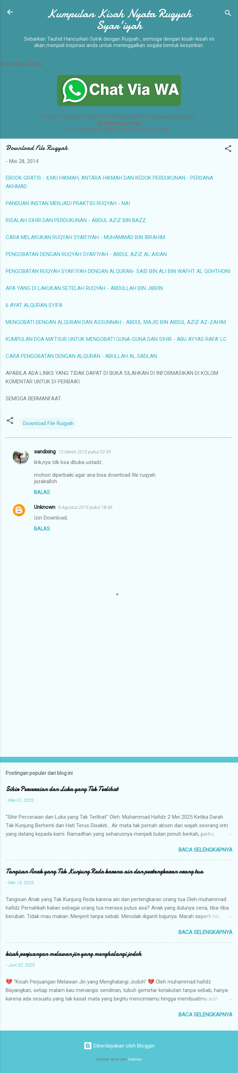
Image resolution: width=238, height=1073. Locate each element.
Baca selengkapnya (205, 850)
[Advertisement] (119, 696)
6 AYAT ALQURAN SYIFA (34, 305)
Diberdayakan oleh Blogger (119, 1046)
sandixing (45, 451)
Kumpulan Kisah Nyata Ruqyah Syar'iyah (119, 19)
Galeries (135, 1059)
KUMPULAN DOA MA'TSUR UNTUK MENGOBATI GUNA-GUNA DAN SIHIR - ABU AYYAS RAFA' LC (116, 339)
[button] (228, 149)
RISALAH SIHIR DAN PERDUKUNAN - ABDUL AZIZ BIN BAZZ (76, 220)
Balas (42, 492)
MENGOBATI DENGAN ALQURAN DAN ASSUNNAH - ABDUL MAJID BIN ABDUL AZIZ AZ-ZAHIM (116, 322)
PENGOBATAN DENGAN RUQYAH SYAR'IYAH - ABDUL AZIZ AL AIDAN (86, 254)
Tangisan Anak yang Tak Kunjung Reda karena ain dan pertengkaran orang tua (104, 871)
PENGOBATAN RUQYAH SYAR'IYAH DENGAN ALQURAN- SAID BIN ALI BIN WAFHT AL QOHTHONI (118, 271)
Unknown (44, 507)
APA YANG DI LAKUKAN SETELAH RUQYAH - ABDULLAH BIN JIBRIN (84, 288)
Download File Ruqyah (48, 423)
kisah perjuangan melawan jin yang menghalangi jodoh (73, 954)
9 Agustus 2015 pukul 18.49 (85, 507)
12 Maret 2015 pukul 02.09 (84, 451)
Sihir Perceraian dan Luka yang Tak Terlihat (62, 789)
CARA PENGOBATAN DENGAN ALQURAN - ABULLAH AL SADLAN (81, 356)
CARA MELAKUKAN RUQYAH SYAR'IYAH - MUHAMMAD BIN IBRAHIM (85, 237)
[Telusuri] (228, 14)
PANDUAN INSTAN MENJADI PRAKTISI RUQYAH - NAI (68, 203)
